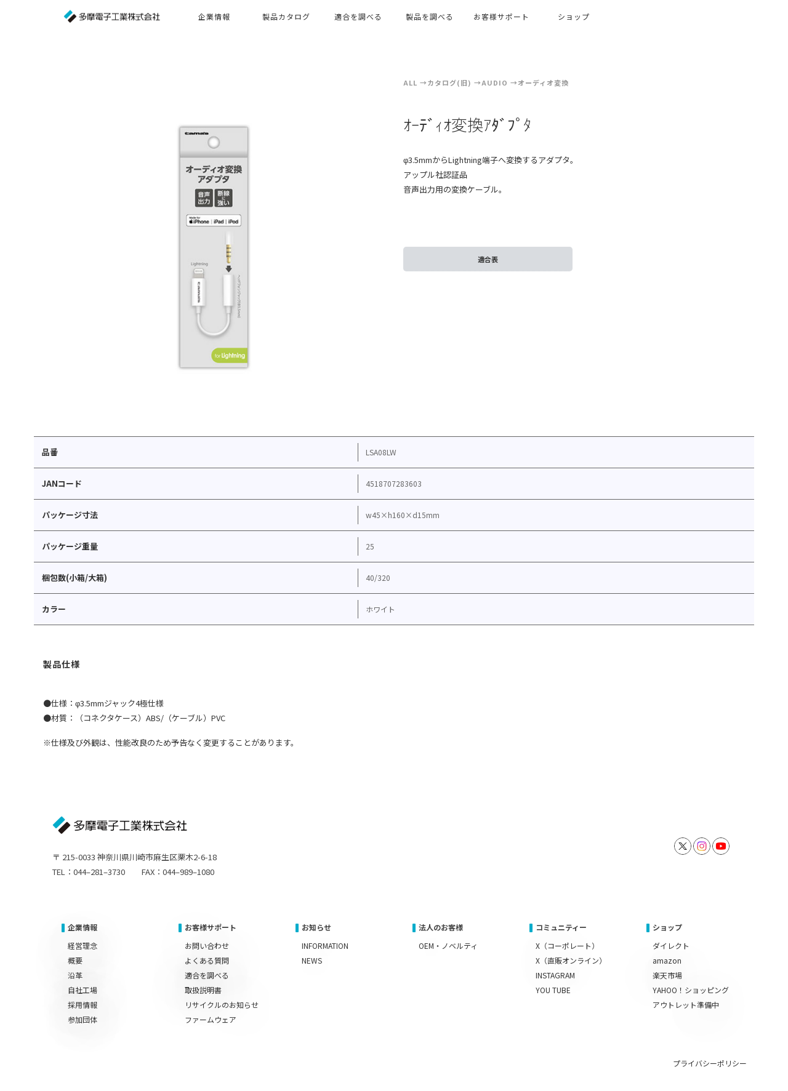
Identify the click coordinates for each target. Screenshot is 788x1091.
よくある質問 (207, 960)
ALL (410, 82)
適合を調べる (207, 975)
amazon (667, 960)
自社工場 (82, 990)
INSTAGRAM (555, 975)
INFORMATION (325, 945)
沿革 (75, 975)
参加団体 (82, 1019)
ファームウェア (210, 1019)
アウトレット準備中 (686, 1004)
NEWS (312, 960)
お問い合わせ (207, 945)
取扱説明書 (203, 990)
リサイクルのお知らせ (222, 1004)
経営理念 (82, 945)
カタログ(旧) (449, 82)
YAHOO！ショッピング (691, 990)
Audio (494, 82)
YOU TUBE (553, 990)
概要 (75, 960)
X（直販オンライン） (571, 960)
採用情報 (82, 1004)
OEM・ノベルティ (448, 945)
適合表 (488, 259)
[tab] (62, 666)
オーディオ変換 (543, 82)
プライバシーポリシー (710, 1063)
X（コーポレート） (567, 945)
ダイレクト (671, 945)
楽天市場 (667, 975)
